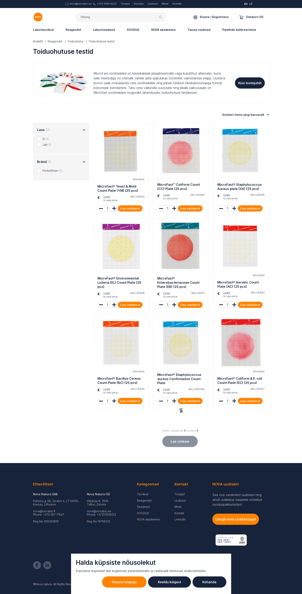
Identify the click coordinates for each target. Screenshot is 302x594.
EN (245, 3)
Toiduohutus (75, 41)
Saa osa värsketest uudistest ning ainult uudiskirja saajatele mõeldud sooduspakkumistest (237, 499)
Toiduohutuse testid (101, 41)
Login (106, 196)
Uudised (153, 3)
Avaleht (38, 41)
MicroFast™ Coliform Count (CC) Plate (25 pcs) (178, 187)
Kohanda (209, 582)
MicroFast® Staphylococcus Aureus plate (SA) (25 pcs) (239, 187)
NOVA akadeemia (163, 29)
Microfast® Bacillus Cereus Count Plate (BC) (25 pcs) (119, 380)
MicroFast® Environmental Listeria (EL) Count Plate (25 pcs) (119, 282)
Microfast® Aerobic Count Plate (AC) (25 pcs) (238, 284)
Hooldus (139, 3)
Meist (165, 3)
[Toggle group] (84, 130)
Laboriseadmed (104, 29)
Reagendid (73, 29)
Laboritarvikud (43, 29)
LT (251, 3)
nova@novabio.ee (81, 3)
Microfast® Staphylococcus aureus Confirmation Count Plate (179, 379)
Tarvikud (142, 494)
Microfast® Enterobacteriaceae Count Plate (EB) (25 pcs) (178, 282)
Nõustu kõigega (123, 582)
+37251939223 (106, 514)
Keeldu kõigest (169, 582)
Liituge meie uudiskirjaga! (236, 519)
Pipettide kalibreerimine (239, 29)
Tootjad (125, 3)
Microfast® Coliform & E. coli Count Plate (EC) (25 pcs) (239, 380)
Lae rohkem (180, 441)
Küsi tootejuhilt (250, 83)
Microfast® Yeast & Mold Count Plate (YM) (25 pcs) (117, 188)
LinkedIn (180, 519)
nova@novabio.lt (44, 511)
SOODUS (133, 29)
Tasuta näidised (199, 29)
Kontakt (177, 3)
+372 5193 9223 (106, 3)
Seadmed (143, 506)
